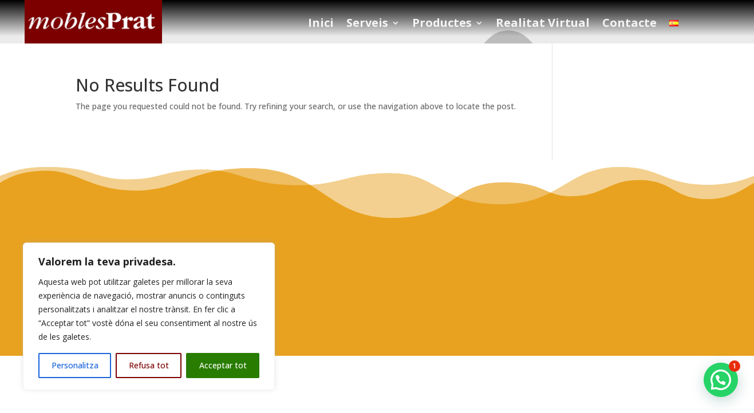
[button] (721, 380)
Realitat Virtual (543, 24)
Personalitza (75, 365)
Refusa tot (149, 365)
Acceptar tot (223, 365)
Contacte (629, 24)
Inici (321, 24)
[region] (149, 316)
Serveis (367, 24)
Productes (442, 24)
